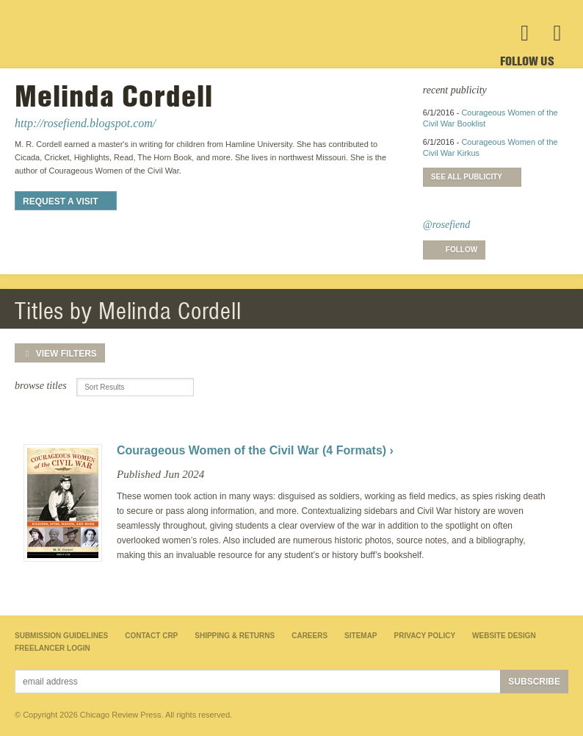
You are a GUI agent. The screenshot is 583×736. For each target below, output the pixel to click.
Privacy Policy (425, 636)
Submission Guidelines (61, 636)
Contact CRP (151, 636)
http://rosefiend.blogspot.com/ (85, 123)
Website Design (504, 636)
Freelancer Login (52, 648)
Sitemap (360, 636)
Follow (461, 250)
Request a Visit (60, 201)
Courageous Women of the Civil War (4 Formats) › (255, 450)
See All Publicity (466, 177)
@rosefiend (446, 224)
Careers (309, 636)
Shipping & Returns (235, 636)
